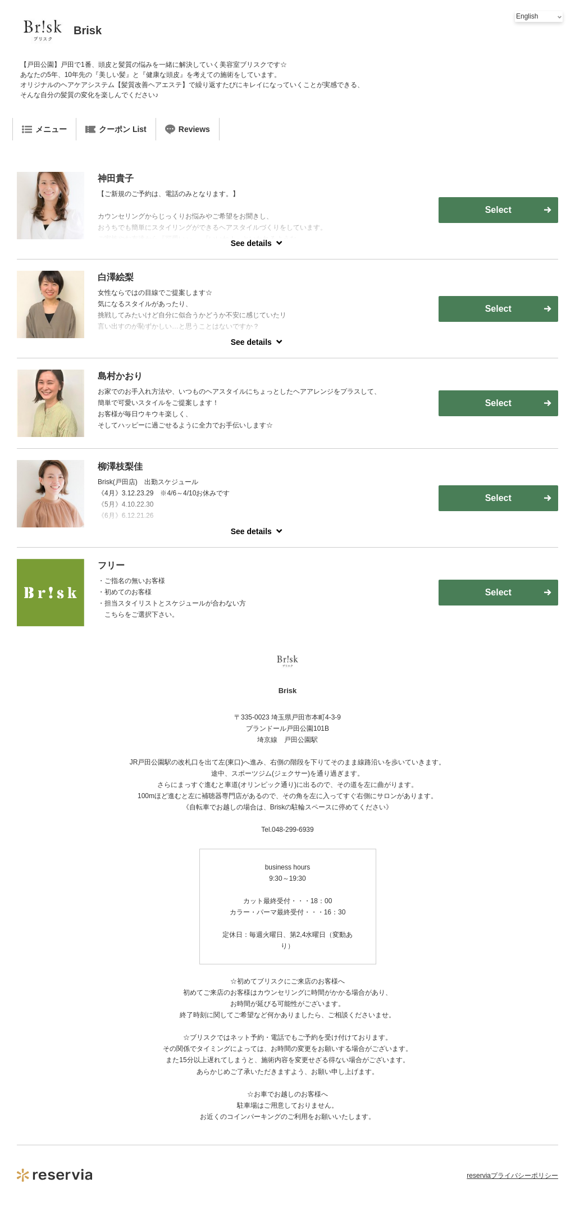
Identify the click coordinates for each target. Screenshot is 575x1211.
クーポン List (116, 129)
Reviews (187, 129)
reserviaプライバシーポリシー (512, 1176)
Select (498, 210)
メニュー (44, 129)
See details (251, 243)
